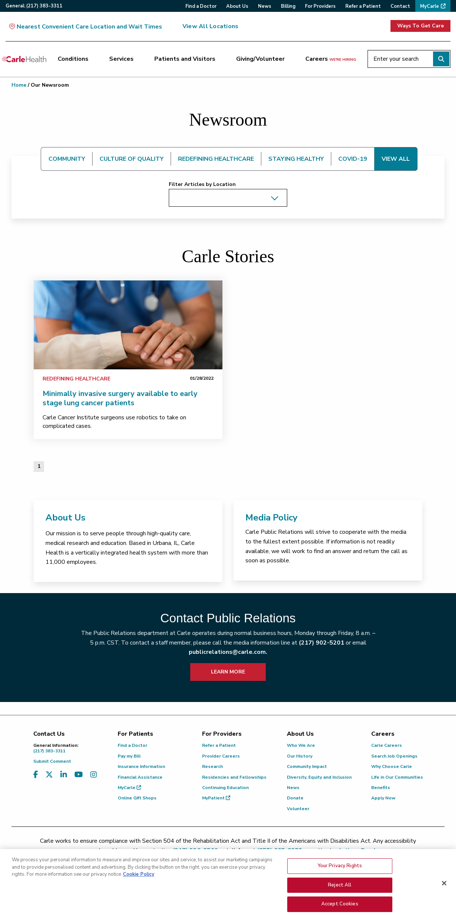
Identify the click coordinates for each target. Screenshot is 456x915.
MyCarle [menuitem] (429, 6)
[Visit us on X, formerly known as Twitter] (49, 775)
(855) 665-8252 (279, 850)
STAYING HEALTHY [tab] (296, 159)
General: (34, 6)
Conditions (73, 59)
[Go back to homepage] (24, 59)
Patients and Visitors (184, 59)
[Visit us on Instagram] (93, 775)
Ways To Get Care (420, 25)
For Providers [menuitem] (320, 6)
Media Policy (271, 517)
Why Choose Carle (391, 766)
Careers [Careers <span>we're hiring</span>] (330, 59)
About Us (66, 517)
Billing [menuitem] (288, 6)
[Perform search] (441, 58)
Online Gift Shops (137, 798)
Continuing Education (225, 788)
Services (121, 59)
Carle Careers (386, 745)
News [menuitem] (264, 6)
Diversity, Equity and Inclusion (319, 777)
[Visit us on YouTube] (78, 775)
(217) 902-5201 (321, 643)
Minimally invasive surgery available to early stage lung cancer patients (120, 398)
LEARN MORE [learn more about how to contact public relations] (228, 671)
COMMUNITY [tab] (66, 159)
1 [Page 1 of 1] (38, 466)
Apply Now (383, 798)
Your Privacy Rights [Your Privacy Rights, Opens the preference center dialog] (340, 879)
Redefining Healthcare (76, 378)
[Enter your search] (409, 59)
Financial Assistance (140, 777)
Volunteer (298, 809)
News (293, 788)
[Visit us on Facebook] (35, 775)
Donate (295, 798)
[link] (128, 324)
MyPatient (216, 798)
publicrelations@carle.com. (228, 652)
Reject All (339, 898)
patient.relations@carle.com (352, 850)
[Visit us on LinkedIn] (63, 775)
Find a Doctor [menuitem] (201, 6)
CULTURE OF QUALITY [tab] (132, 159)
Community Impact (307, 766)
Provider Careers (221, 756)
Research (212, 766)
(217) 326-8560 (195, 850)
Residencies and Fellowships (234, 777)
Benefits (380, 788)
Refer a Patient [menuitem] (363, 6)
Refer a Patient (219, 745)
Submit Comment (52, 761)
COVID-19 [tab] (352, 159)
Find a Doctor (132, 745)
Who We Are (301, 745)
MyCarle (129, 788)
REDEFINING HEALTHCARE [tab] (216, 159)
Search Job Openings (394, 756)
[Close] (444, 897)
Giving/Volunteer (260, 59)
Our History (299, 756)
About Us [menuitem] (237, 6)
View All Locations (210, 26)
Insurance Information (141, 766)
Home (18, 85)
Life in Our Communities (397, 777)
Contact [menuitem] (400, 6)
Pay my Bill (129, 756)
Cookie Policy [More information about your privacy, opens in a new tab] (138, 888)
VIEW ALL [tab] (396, 159)
